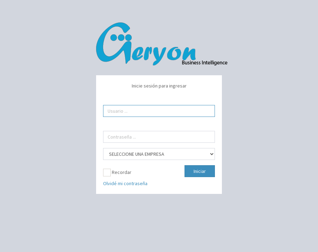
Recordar (117, 172)
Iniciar (200, 171)
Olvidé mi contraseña (125, 183)
